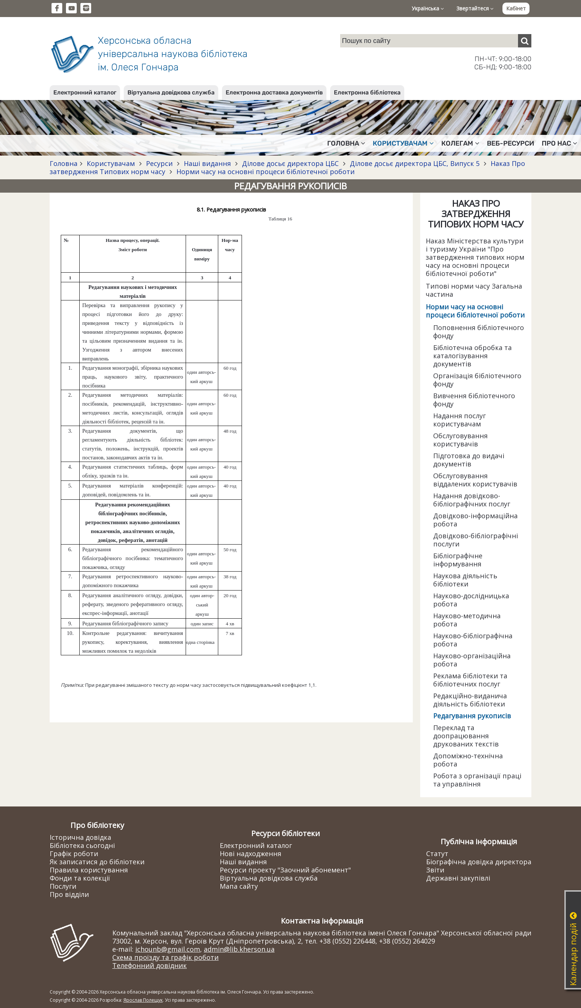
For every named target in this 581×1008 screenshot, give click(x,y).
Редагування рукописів (472, 716)
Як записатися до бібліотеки (97, 861)
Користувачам (111, 163)
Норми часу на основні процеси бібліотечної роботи (265, 171)
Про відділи (69, 894)
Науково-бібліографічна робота (472, 640)
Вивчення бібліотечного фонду (474, 400)
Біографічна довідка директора (478, 861)
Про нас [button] (559, 143)
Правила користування (89, 869)
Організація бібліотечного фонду (477, 380)
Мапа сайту (239, 886)
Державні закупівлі (458, 878)
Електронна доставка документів (274, 92)
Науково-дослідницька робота (471, 600)
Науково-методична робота (467, 620)
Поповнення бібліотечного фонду (478, 331)
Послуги (63, 886)
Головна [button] (346, 143)
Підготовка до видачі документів (468, 460)
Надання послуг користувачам (459, 420)
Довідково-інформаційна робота (475, 520)
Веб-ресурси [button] (510, 143)
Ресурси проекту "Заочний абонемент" (285, 869)
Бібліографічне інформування (457, 560)
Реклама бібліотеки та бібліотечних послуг (470, 680)
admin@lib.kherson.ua (239, 949)
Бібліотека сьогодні (82, 845)
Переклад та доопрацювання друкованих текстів (466, 735)
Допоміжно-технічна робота (468, 760)
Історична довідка (80, 837)
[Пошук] (524, 40)
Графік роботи (74, 853)
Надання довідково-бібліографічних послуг (471, 500)
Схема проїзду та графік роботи (165, 957)
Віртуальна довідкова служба (171, 92)
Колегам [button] (460, 143)
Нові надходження (250, 853)
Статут (437, 853)
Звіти (435, 869)
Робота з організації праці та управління (477, 780)
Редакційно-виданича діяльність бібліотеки (470, 700)
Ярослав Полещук (143, 1000)
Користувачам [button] (403, 143)
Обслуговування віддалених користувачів (475, 480)
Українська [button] (428, 8)
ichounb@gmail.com (167, 949)
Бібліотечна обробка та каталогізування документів (472, 355)
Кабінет (516, 8)
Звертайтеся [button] (475, 8)
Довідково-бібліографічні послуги (475, 540)
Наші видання (207, 163)
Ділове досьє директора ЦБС (290, 163)
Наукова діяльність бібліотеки (465, 580)
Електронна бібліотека (367, 92)
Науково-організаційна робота (472, 660)
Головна (63, 163)
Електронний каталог (84, 92)
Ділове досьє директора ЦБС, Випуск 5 (414, 163)
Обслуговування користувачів (460, 440)
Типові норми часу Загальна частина (474, 290)
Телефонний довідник (149, 965)
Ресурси (159, 163)
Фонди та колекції (80, 878)
